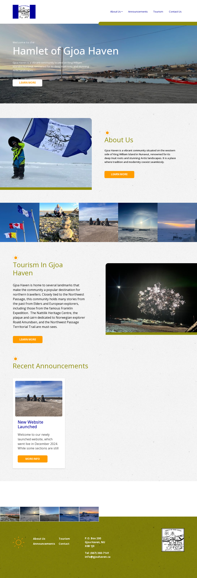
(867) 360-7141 (99, 553)
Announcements (138, 11)
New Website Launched (30, 424)
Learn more (27, 82)
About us (39, 538)
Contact (64, 543)
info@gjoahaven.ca (97, 557)
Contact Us (175, 11)
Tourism (158, 11)
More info (32, 459)
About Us (115, 11)
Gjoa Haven (24, 12)
